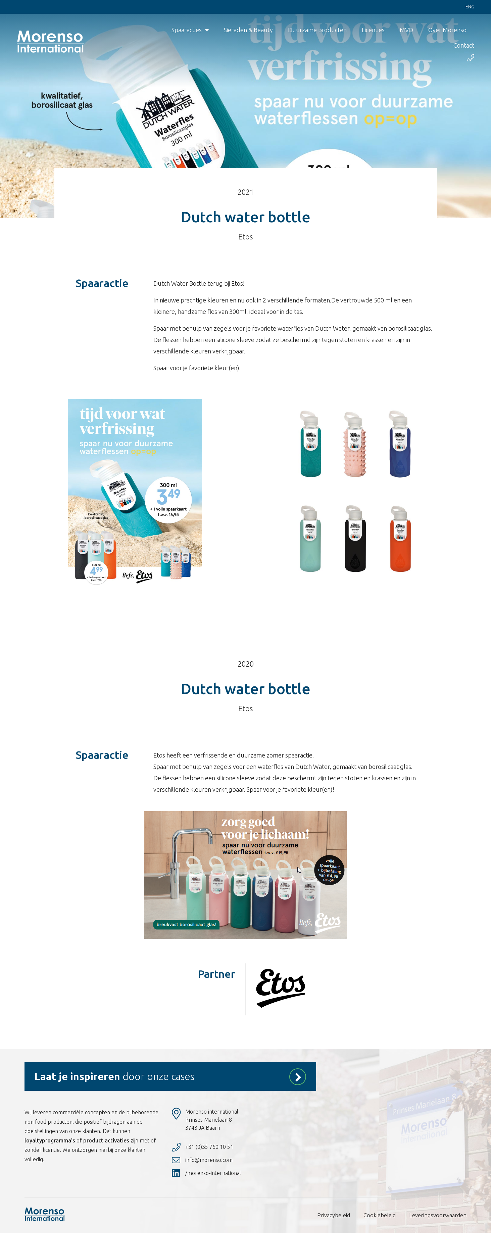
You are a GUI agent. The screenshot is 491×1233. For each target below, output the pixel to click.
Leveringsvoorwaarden (439, 1215)
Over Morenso (447, 30)
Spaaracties (190, 30)
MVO (406, 30)
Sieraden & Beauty (248, 30)
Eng (469, 7)
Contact (463, 45)
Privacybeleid (338, 1215)
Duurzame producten (317, 30)
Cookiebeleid (382, 1215)
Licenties (373, 30)
